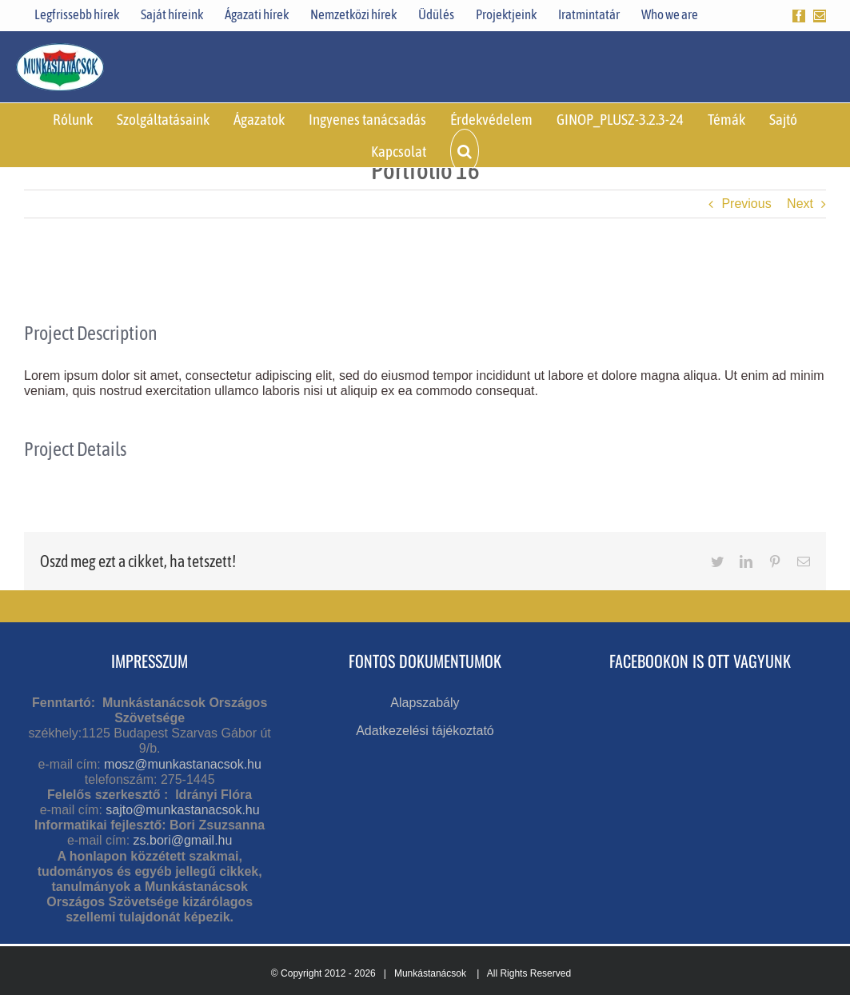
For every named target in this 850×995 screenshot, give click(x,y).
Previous (746, 203)
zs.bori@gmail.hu (183, 840)
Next (800, 203)
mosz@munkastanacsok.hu (182, 764)
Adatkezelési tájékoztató (425, 730)
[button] (464, 151)
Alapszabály (424, 702)
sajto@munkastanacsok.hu (182, 810)
